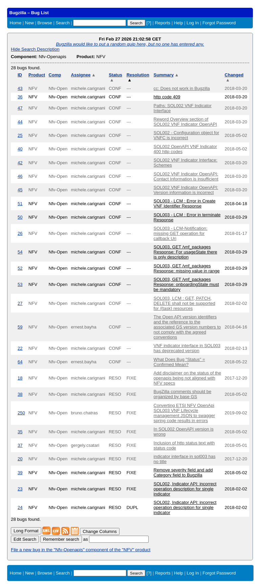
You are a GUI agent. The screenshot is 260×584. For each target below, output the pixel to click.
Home (16, 22)
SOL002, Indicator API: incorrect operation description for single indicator (185, 488)
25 (20, 135)
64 (20, 361)
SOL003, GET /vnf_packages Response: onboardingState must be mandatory (186, 284)
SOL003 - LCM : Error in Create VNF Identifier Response (185, 203)
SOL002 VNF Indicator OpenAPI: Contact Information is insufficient (186, 176)
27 (20, 303)
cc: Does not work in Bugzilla (182, 88)
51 (20, 203)
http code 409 (167, 96)
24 (20, 507)
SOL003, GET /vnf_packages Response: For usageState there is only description (185, 252)
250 (21, 412)
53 (20, 284)
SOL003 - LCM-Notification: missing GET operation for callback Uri (181, 233)
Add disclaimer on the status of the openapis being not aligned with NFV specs (187, 378)
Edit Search (25, 539)
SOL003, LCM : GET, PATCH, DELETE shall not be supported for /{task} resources (184, 303)
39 (20, 472)
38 (20, 394)
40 (20, 148)
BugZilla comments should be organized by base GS (183, 394)
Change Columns (99, 531)
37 (20, 445)
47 (20, 108)
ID (20, 74)
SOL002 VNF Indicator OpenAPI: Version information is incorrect (186, 190)
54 (20, 251)
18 (20, 378)
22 (20, 348)
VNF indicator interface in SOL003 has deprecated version (187, 348)
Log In (193, 22)
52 (20, 268)
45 (20, 189)
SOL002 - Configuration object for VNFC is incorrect (186, 135)
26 (20, 233)
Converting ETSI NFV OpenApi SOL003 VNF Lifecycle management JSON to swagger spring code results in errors (184, 413)
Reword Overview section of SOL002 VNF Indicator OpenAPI (185, 122)
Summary (166, 74)
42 (20, 162)
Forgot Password (219, 22)
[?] (148, 22)
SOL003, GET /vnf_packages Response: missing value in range (187, 268)
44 (20, 121)
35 (20, 431)
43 (20, 88)
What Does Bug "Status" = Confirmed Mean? (179, 362)
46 (20, 176)
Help (178, 22)
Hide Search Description (35, 49)
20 (20, 458)
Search (62, 22)
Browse (44, 22)
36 (20, 96)
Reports (163, 22)
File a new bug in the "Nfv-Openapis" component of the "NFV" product (80, 549)
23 (20, 488)
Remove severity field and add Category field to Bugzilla (183, 472)
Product (36, 74)
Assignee (83, 74)
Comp (55, 74)
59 (20, 327)
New (29, 22)
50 (20, 217)
